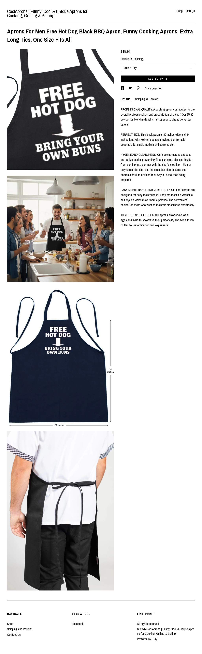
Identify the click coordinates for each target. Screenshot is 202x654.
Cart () (190, 11)
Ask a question (153, 88)
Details (126, 99)
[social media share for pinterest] (139, 88)
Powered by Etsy (147, 639)
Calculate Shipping (132, 59)
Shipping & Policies (146, 99)
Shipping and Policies (20, 629)
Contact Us (14, 634)
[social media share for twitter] (131, 88)
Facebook (77, 624)
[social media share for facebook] (123, 88)
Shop (180, 11)
